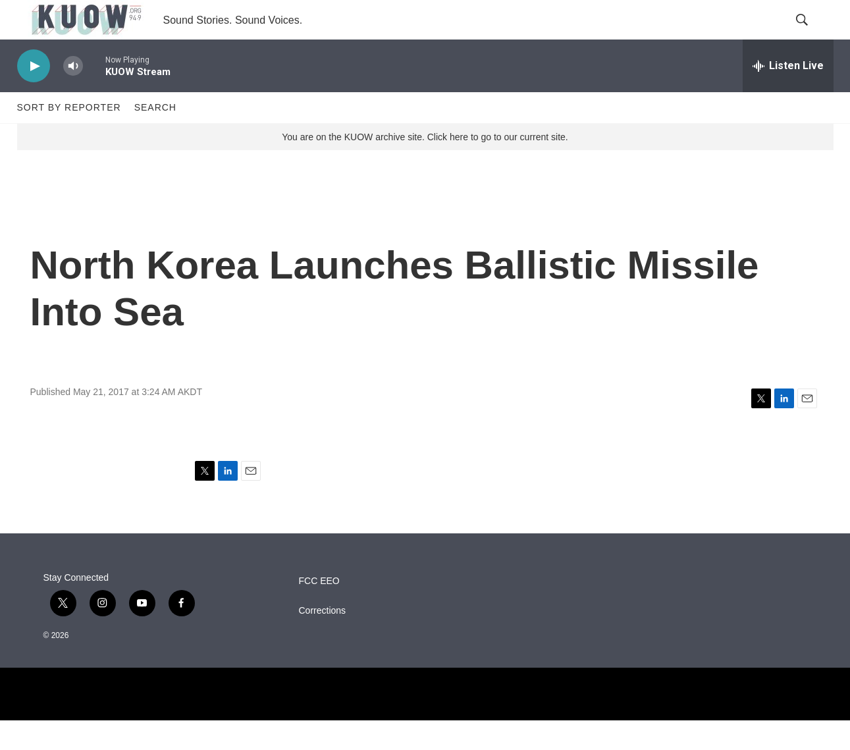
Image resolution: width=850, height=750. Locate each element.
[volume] (73, 96)
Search (155, 137)
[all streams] (788, 95)
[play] (33, 95)
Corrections (322, 640)
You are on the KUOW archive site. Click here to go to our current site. (425, 166)
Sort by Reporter (69, 137)
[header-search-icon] (812, 35)
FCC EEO (319, 611)
